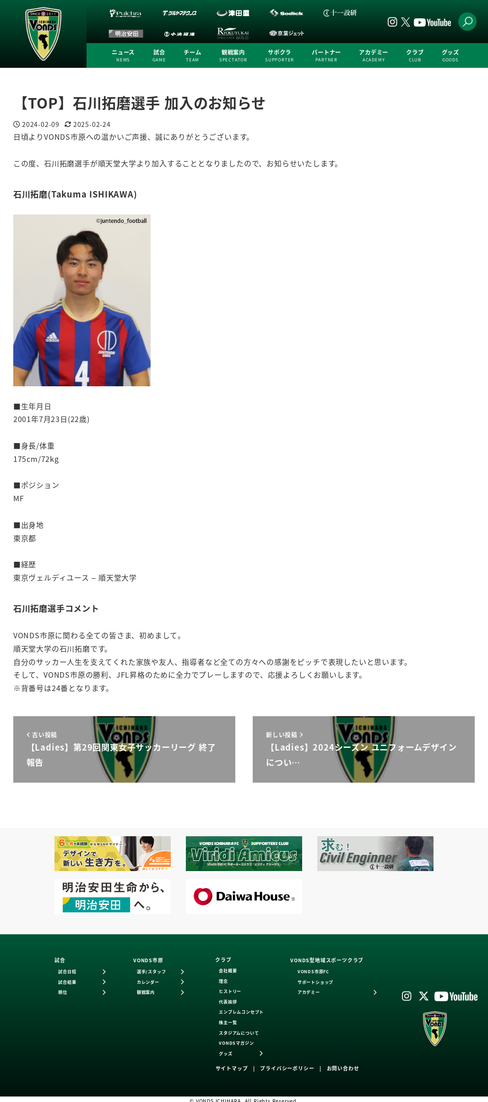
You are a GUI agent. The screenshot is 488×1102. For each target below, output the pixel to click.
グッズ (450, 56)
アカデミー (373, 56)
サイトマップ (232, 1068)
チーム (192, 56)
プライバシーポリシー (287, 1068)
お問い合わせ (343, 1068)
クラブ (414, 56)
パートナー (326, 56)
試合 (159, 56)
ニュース (123, 56)
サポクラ (279, 56)
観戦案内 (233, 56)
